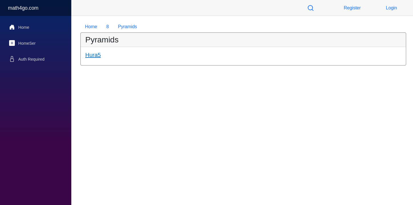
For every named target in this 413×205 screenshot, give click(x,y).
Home (19, 27)
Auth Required (26, 59)
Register (352, 7)
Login (391, 7)
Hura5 (93, 55)
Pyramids (127, 26)
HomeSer (22, 43)
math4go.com (23, 8)
